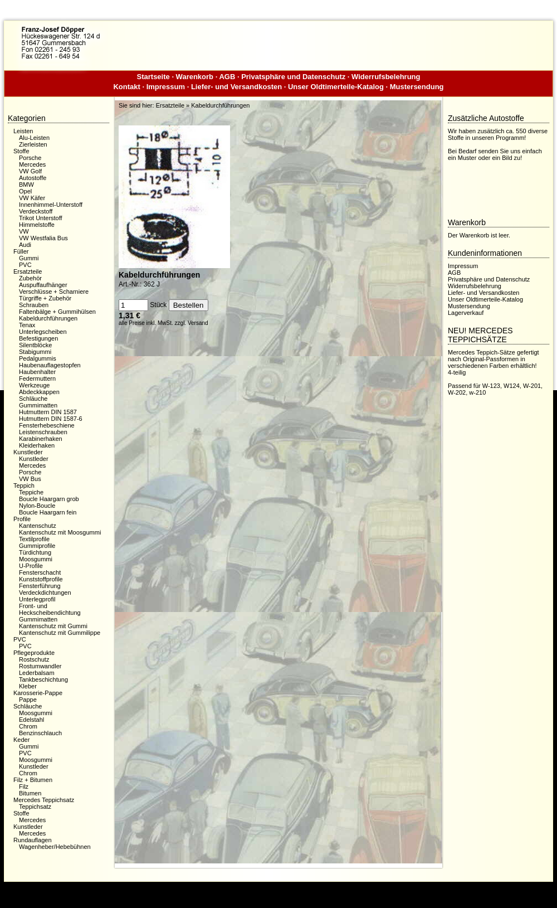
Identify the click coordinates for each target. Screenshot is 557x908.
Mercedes (32, 164)
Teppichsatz (35, 806)
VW (24, 231)
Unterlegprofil (37, 599)
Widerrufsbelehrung (385, 76)
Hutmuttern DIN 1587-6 (50, 418)
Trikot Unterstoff (40, 218)
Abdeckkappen (39, 392)
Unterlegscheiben (43, 331)
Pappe (28, 699)
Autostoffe (32, 177)
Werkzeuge (34, 385)
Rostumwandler (40, 666)
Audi (25, 244)
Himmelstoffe (37, 224)
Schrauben (33, 305)
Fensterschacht (40, 572)
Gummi (28, 258)
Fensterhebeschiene (47, 425)
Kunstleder (33, 458)
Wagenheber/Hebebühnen (55, 846)
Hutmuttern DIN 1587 (48, 412)
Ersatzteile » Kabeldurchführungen (203, 105)
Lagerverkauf (465, 312)
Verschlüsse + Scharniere (54, 291)
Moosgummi (35, 559)
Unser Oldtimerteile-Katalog (336, 86)
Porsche (30, 157)
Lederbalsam (37, 672)
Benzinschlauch (40, 733)
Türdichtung (35, 552)
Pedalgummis (37, 358)
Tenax (27, 325)
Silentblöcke (35, 345)
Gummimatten (38, 405)
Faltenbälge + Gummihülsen (57, 311)
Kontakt (126, 86)
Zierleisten (33, 144)
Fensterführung (40, 585)
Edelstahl (31, 719)
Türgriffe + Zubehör (45, 298)
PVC (25, 264)
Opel (25, 191)
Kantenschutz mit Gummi (53, 626)
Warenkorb (194, 76)
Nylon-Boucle (37, 505)
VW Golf (30, 171)
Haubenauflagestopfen (50, 365)
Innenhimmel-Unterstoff (50, 204)
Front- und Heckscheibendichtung (50, 609)
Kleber (28, 686)
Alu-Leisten (34, 137)
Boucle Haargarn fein (47, 512)
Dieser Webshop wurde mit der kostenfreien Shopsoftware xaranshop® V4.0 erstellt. (278, 890)
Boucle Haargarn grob (49, 499)
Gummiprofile (37, 545)
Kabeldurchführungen (48, 318)
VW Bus (30, 478)
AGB (227, 76)
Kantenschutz (37, 525)
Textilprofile (34, 539)
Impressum (165, 86)
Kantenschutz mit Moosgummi (60, 532)
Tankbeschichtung (43, 679)
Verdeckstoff (35, 211)
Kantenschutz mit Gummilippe (59, 632)
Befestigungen (38, 338)
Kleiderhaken (37, 445)
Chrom (28, 726)
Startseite (153, 76)
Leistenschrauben (43, 432)
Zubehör (30, 278)
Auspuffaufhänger (43, 284)
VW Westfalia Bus (43, 238)
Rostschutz (34, 659)
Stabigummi (35, 351)
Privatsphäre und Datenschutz (293, 76)
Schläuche (33, 398)
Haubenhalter (37, 371)
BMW (26, 184)
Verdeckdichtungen (45, 592)
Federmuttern (37, 378)
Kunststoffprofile (41, 579)
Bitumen (30, 793)
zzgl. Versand (191, 323)
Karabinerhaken (40, 438)
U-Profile (31, 565)
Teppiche (31, 492)
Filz (23, 786)
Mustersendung (417, 86)
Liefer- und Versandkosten (236, 86)
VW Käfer (32, 198)
